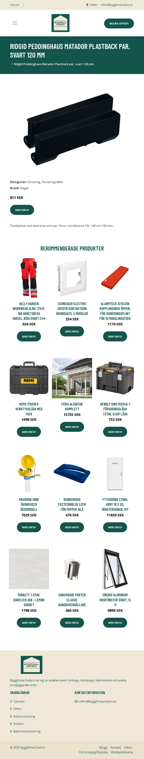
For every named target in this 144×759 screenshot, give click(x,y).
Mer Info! (22, 210)
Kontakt (115, 747)
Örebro (94, 4)
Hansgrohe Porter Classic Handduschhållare (72, 600)
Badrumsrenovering (27, 731)
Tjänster (19, 701)
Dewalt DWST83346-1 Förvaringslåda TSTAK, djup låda (115, 409)
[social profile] (23, 4)
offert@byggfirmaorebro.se (117, 4)
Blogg (103, 747)
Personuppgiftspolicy (93, 752)
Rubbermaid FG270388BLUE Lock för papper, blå (72, 504)
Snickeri (18, 724)
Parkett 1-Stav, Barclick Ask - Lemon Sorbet (29, 600)
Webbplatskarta (122, 752)
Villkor (128, 747)
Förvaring (33, 182)
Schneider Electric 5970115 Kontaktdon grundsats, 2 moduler (72, 308)
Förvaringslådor (52, 182)
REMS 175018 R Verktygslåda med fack (28, 409)
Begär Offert (119, 23)
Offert (17, 709)
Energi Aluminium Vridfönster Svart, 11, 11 (115, 600)
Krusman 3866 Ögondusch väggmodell (29, 504)
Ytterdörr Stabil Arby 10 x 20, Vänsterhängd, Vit (115, 504)
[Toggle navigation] (15, 23)
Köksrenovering (24, 716)
